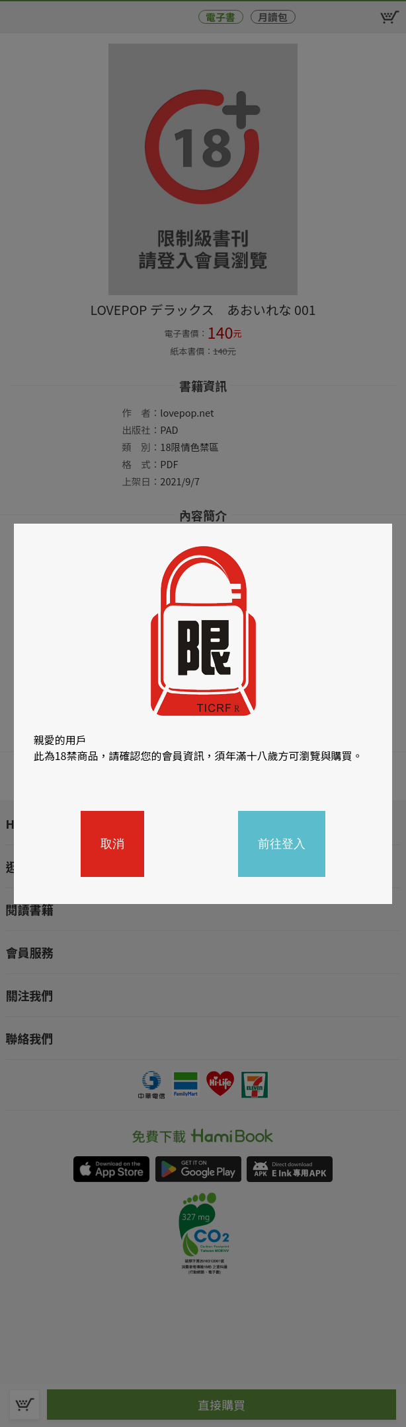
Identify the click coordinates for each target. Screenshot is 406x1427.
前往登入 (281, 844)
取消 (112, 844)
